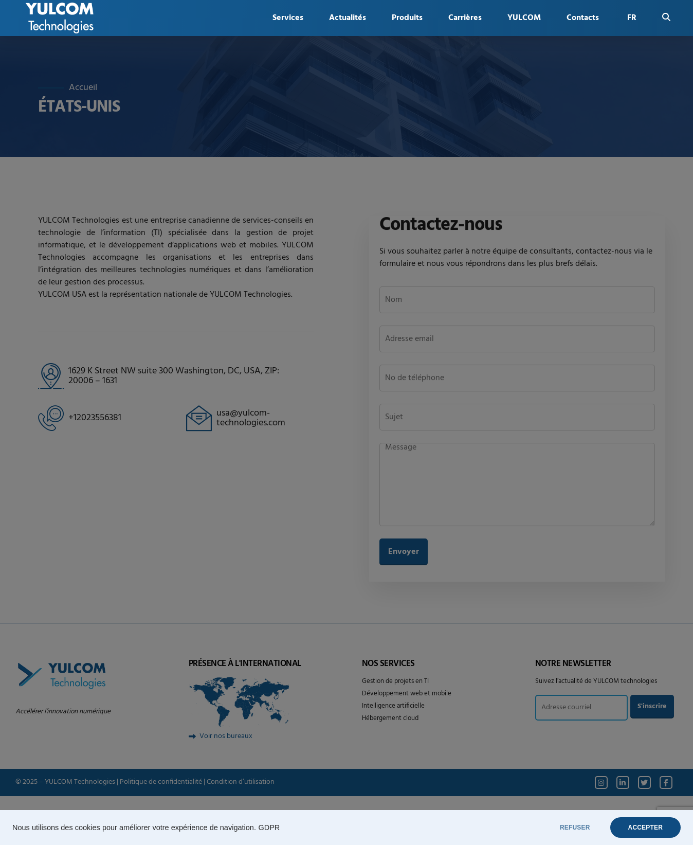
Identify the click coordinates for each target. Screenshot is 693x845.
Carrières (465, 18)
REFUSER (575, 827)
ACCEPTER (645, 827)
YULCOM (524, 18)
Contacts (583, 18)
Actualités (347, 18)
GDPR (269, 827)
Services (287, 18)
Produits (407, 18)
